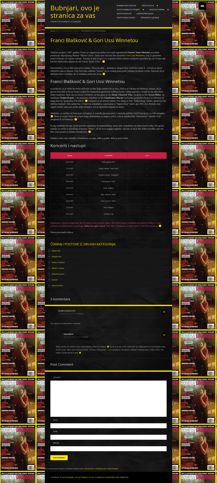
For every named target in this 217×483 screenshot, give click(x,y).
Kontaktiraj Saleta (145, 13)
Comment (56, 377)
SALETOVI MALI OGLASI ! (126, 17)
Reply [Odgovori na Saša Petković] (164, 335)
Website (56, 443)
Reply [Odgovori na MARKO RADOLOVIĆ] (164, 311)
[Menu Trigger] (202, 6)
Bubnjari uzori (56, 257)
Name (55, 420)
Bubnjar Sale (56, 251)
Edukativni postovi (58, 274)
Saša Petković (68, 334)
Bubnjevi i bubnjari (58, 262)
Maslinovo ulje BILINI (150, 17)
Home (58, 31)
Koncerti (55, 280)
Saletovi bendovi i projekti (129, 9)
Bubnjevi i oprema (58, 268)
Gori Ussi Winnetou (135, 55)
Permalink (80, 313)
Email (55, 432)
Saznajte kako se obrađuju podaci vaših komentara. (101, 469)
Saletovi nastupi (124, 13)
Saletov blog (148, 5)
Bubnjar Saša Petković (126, 5)
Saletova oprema (158, 9)
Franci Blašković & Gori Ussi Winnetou (94, 40)
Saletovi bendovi (57, 286)
